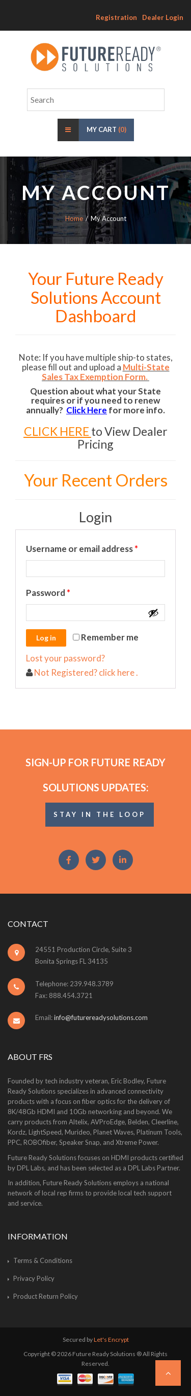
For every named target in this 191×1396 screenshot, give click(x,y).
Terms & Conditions (42, 1260)
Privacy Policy (33, 1278)
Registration (116, 17)
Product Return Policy (45, 1296)
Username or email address (95, 547)
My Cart (106, 129)
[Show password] (153, 612)
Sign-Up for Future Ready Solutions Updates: (95, 774)
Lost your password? (65, 658)
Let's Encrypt (111, 1339)
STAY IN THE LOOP (99, 814)
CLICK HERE (56, 431)
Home (74, 218)
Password (66, 591)
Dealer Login (162, 17)
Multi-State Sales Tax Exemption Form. (106, 372)
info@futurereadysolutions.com (101, 1017)
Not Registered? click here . (85, 672)
